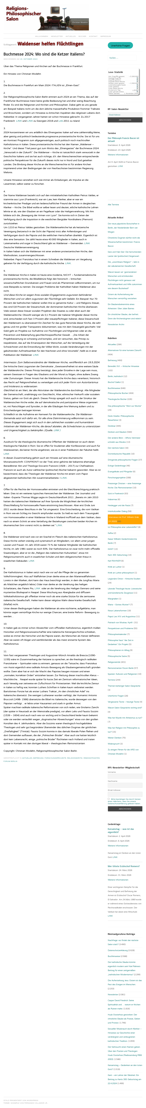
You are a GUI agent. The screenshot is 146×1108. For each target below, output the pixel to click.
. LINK (120, 166)
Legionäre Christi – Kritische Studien (124, 579)
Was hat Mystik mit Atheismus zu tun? (125, 718)
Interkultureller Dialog (117, 511)
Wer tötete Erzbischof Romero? (124, 866)
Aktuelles (71, 36)
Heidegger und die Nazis (119, 505)
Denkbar (112, 426)
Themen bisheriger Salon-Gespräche (124, 686)
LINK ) (57, 430)
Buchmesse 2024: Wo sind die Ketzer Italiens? (44, 54)
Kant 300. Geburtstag (117, 555)
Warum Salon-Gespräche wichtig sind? (125, 708)
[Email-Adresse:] (125, 114)
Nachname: (113, 781)
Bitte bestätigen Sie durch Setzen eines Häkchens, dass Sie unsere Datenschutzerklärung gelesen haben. (124, 801)
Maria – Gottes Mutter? (119, 604)
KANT (110, 549)
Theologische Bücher (117, 399)
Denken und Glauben (117, 432)
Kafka (110, 533)
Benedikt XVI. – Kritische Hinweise (123, 366)
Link (60, 120)
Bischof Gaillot (114, 382)
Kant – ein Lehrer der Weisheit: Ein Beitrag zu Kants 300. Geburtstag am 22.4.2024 (124, 1079)
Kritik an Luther (114, 567)
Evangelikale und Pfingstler (120, 471)
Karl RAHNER (114, 561)
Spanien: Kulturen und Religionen (122, 674)
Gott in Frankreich (116, 493)
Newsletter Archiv (116, 324)
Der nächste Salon (116, 448)
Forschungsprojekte (55, 758)
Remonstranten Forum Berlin (121, 668)
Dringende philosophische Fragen (123, 460)
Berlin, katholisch (115, 376)
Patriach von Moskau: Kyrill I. (121, 622)
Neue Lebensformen (117, 610)
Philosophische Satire (117, 656)
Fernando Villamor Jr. (36, 1103)
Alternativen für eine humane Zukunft (124, 350)
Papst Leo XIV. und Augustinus (121, 616)
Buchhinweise (114, 388)
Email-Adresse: (114, 790)
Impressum (105, 36)
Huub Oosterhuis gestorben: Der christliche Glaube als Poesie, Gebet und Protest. (124, 1019)
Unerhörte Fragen (120, 45)
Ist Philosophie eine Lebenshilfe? (122, 527)
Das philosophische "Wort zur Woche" (125, 406)
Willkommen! (41, 36)
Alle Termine (113, 204)
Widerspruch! (114, 744)
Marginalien (113, 599)
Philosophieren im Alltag (118, 650)
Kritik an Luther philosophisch (121, 573)
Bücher (82, 36)
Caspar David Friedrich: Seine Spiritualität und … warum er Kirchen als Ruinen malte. (124, 1004)
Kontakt (93, 36)
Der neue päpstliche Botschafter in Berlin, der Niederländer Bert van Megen (123, 228)
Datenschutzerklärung (118, 950)
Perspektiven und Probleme (120, 628)
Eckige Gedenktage (117, 466)
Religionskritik (75, 758)
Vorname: (112, 772)
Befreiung (38, 758)
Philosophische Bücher (118, 393)
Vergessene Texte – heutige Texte (123, 702)
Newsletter (57, 36)
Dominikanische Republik (119, 454)
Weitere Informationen (118, 155)
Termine (111, 680)
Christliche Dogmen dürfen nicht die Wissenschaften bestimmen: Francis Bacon (124, 242)
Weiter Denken (114, 738)
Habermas (112, 499)
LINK (19, 120)
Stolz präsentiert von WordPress (21, 1100)
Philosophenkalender (117, 634)
